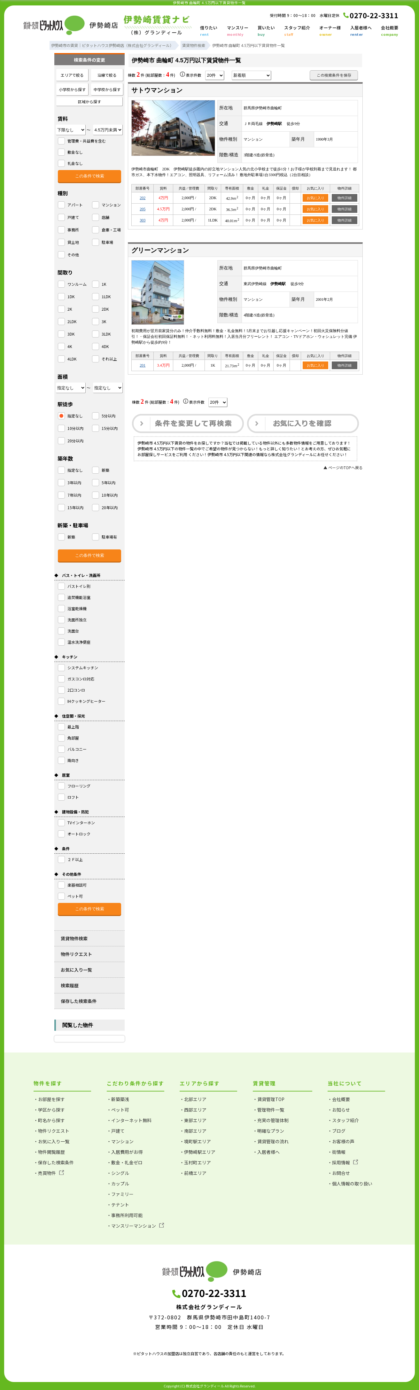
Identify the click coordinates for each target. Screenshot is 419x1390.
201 (142, 365)
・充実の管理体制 (271, 1120)
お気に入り (315, 198)
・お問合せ (339, 1173)
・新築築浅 (118, 1099)
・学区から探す (49, 1110)
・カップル (118, 1183)
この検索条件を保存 (334, 75)
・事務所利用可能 (125, 1215)
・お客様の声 (341, 1141)
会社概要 (389, 31)
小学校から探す (72, 89)
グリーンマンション (160, 250)
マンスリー (238, 31)
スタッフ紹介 (297, 31)
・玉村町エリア (195, 1162)
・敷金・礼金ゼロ (125, 1162)
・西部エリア (193, 1110)
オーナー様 (330, 31)
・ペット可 (118, 1110)
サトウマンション (156, 90)
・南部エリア (193, 1131)
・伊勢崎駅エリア (197, 1152)
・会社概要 (339, 1099)
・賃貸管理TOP (268, 1099)
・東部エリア (193, 1120)
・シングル (118, 1173)
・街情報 (336, 1152)
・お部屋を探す (49, 1099)
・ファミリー (120, 1194)
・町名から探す (49, 1120)
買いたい (266, 31)
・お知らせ (339, 1110)
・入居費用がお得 (125, 1152)
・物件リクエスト (51, 1131)
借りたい (208, 31)
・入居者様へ (266, 1152)
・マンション (120, 1141)
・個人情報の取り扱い (350, 1183)
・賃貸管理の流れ (271, 1141)
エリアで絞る (72, 75)
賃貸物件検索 (74, 938)
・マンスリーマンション (135, 1226)
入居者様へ (361, 31)
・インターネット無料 (129, 1120)
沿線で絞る (107, 75)
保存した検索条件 (79, 1001)
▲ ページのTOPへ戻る (343, 467)
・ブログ (336, 1131)
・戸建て (116, 1131)
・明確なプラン (268, 1131)
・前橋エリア (193, 1173)
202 (142, 198)
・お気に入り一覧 (51, 1141)
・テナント (118, 1205)
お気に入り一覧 (76, 970)
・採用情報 (343, 1162)
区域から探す (89, 101)
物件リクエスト (76, 954)
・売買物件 (49, 1173)
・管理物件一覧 (268, 1110)
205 (142, 209)
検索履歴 (70, 985)
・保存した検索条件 (54, 1162)
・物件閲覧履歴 (49, 1152)
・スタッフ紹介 (343, 1120)
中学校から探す (107, 89)
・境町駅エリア (195, 1141)
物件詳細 (345, 198)
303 (142, 220)
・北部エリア (193, 1099)
